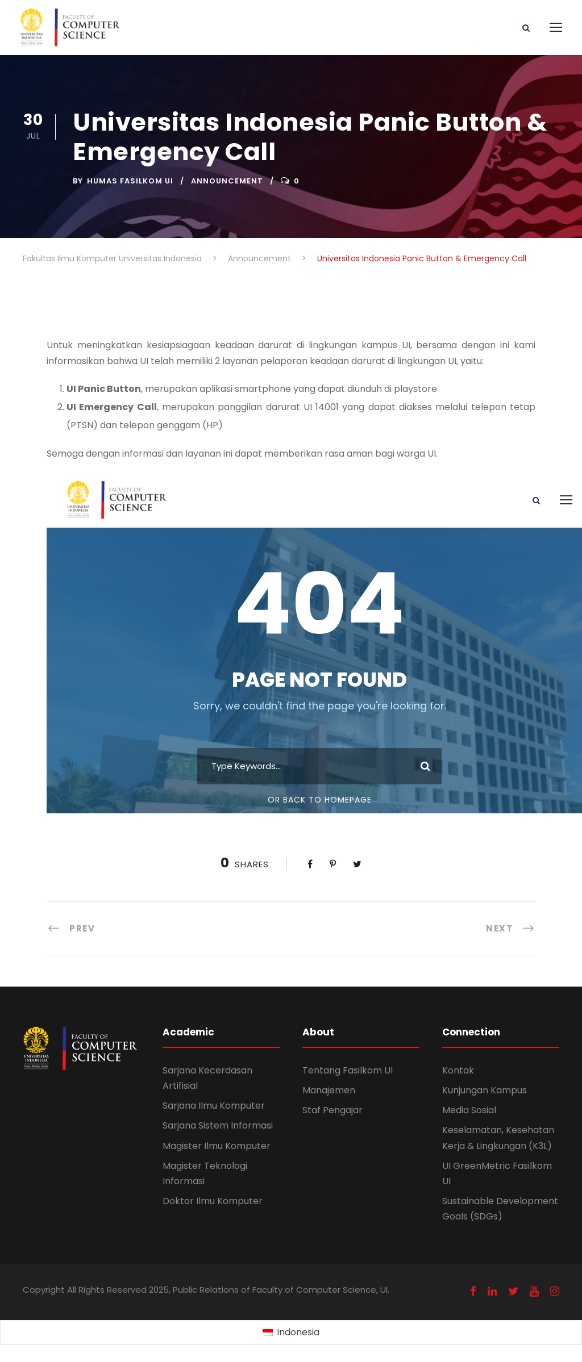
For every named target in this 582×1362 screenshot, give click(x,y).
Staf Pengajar (332, 1110)
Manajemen (328, 1090)
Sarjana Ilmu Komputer (214, 1105)
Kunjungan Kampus (484, 1090)
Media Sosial (469, 1110)
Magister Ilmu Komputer (217, 1145)
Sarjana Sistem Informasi (218, 1125)
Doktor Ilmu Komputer (213, 1201)
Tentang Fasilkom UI (347, 1070)
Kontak (458, 1070)
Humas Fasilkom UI (130, 181)
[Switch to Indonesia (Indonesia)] (291, 1333)
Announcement (227, 181)
